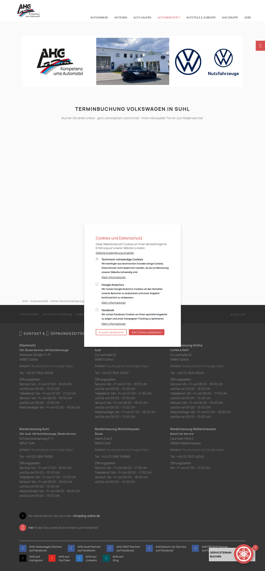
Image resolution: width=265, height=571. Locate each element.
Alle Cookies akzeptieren (147, 332)
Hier (31, 527)
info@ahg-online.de (86, 515)
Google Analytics (132, 291)
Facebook (134, 314)
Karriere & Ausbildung (57, 314)
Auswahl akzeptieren (111, 332)
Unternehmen (28, 314)
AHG (25, 301)
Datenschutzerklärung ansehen (115, 253)
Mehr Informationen (114, 277)
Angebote (82, 314)
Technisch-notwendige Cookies (135, 266)
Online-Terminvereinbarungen (69, 301)
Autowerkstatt (39, 301)
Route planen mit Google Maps (52, 366)
